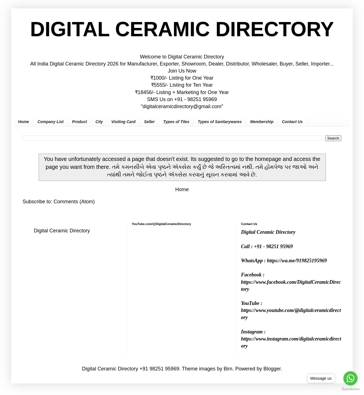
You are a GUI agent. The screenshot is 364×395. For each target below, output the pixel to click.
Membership (261, 121)
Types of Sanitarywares (220, 121)
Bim (228, 369)
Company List (50, 121)
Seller (149, 121)
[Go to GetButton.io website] (350, 389)
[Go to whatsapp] (350, 378)
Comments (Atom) (74, 201)
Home (23, 121)
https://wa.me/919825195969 (297, 260)
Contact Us (292, 121)
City (99, 121)
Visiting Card (123, 121)
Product (79, 121)
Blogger (272, 369)
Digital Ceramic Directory (62, 230)
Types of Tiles (176, 121)
